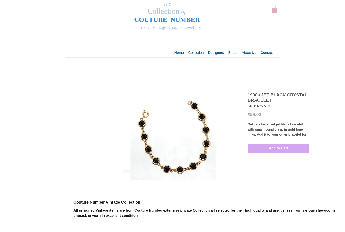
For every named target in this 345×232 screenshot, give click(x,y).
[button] (274, 9)
